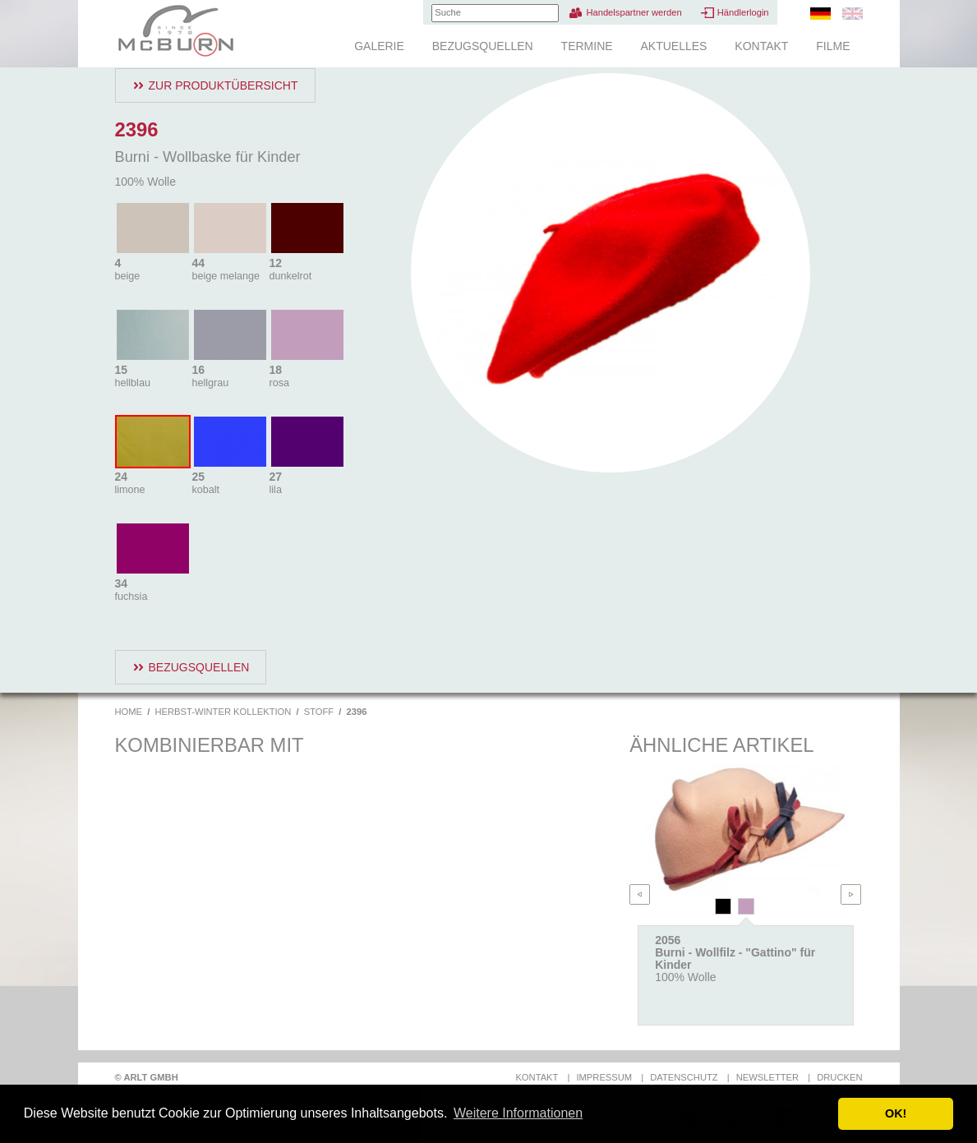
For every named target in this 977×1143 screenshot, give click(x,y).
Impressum (604, 1077)
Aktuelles (673, 46)
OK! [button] (895, 1113)
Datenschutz (683, 1077)
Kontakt (761, 46)
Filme (833, 46)
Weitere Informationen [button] (518, 1113)
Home (129, 712)
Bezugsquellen (482, 46)
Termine (587, 46)
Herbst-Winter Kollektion (222, 712)
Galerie (379, 46)
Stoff (319, 712)
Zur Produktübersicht (223, 85)
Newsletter (767, 1077)
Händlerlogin (743, 12)
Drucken (839, 1077)
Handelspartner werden (633, 12)
